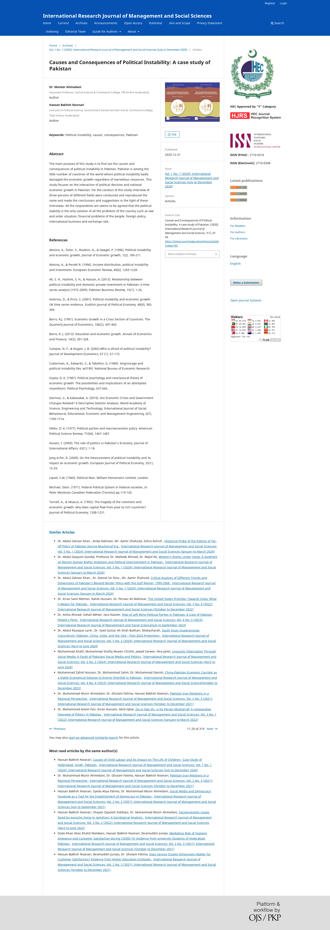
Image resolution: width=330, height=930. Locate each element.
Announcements (105, 23)
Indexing (52, 31)
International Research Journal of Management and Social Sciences (127, 15)
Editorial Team (75, 31)
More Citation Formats (182, 254)
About (132, 31)
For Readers (237, 226)
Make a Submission (246, 282)
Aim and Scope (179, 23)
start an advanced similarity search (93, 738)
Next (210, 729)
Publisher (155, 23)
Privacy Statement (209, 23)
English (235, 264)
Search (277, 23)
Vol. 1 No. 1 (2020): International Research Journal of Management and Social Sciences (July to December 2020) (118, 50)
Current (63, 23)
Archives (82, 23)
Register (270, 3)
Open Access (133, 23)
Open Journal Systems (245, 300)
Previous (60, 729)
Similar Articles (62, 532)
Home (47, 23)
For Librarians (239, 238)
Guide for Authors (105, 31)
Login (283, 3)
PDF (174, 134)
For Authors (237, 232)
